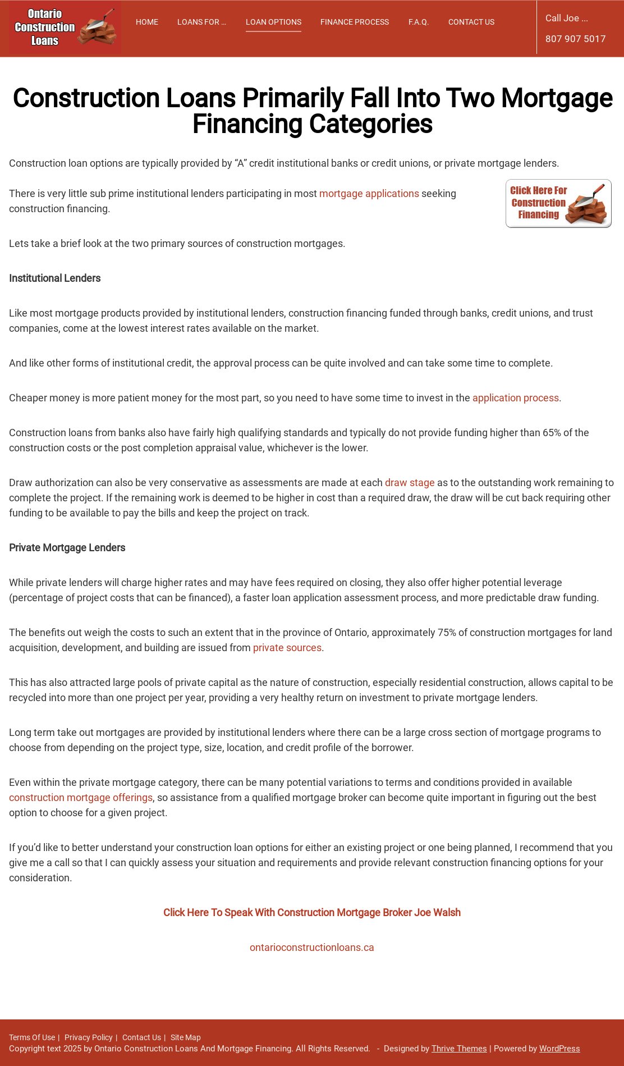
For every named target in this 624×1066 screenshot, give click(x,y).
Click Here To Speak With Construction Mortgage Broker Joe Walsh (312, 912)
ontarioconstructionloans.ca (312, 947)
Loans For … (201, 21)
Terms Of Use (32, 1037)
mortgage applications (369, 193)
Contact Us (471, 21)
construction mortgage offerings (81, 797)
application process (515, 398)
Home (147, 21)
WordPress (559, 1049)
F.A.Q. (419, 21)
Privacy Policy (89, 1037)
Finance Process (354, 21)
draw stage (410, 482)
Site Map (186, 1037)
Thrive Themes (459, 1049)
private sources (287, 647)
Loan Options (273, 21)
